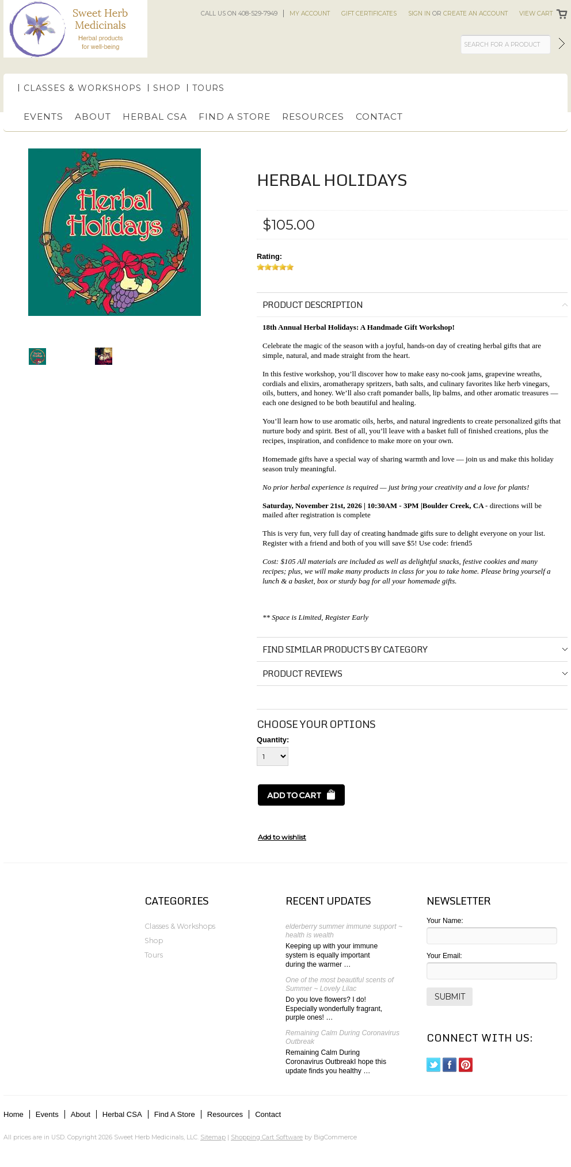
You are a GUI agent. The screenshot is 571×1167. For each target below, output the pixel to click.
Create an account (475, 13)
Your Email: (444, 956)
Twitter (434, 1065)
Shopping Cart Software (267, 1137)
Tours (208, 88)
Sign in (419, 13)
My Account (310, 13)
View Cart (536, 13)
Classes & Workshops (83, 88)
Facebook (450, 1065)
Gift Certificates (369, 13)
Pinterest (466, 1065)
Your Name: (445, 921)
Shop (167, 88)
